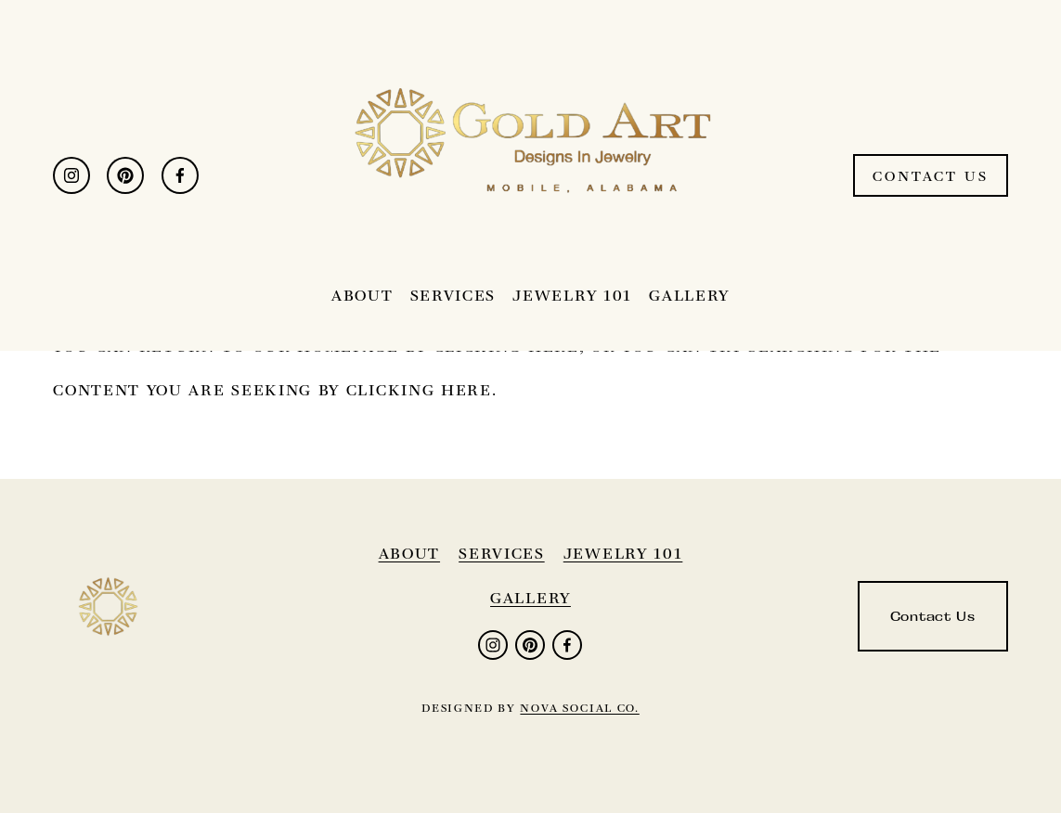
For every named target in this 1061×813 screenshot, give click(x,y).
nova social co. (579, 708)
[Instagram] (71, 175)
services (502, 553)
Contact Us (931, 176)
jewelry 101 (623, 553)
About (362, 295)
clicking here (419, 390)
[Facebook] (180, 175)
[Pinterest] (125, 175)
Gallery (689, 295)
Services (453, 295)
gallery (530, 598)
